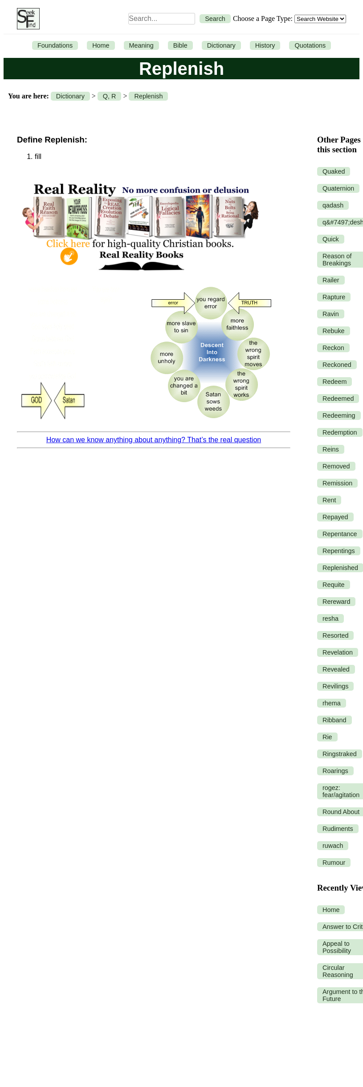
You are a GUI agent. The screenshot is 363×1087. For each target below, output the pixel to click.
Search (215, 18)
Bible (180, 45)
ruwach (332, 845)
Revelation (337, 652)
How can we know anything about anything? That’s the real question (153, 440)
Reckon (333, 347)
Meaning (141, 45)
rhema (331, 703)
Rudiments (337, 828)
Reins (330, 449)
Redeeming (338, 415)
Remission (337, 483)
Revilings (335, 686)
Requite (333, 584)
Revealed (336, 669)
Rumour (333, 862)
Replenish (148, 96)
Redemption (339, 432)
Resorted (335, 635)
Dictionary (221, 45)
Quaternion (338, 188)
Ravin (330, 314)
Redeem (334, 381)
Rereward (336, 601)
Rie (327, 737)
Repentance (339, 533)
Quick (330, 239)
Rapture (333, 297)
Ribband (334, 720)
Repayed (335, 517)
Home (100, 45)
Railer (330, 280)
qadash (332, 205)
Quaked (333, 171)
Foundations (55, 45)
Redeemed (338, 398)
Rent (329, 500)
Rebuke (333, 330)
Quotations (310, 45)
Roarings (335, 770)
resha (330, 618)
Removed (336, 466)
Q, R (109, 96)
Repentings (338, 550)
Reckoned (336, 364)
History (265, 45)
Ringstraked (339, 753)
